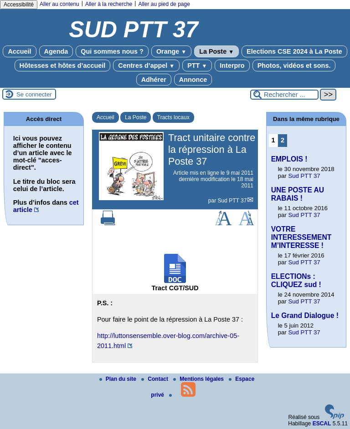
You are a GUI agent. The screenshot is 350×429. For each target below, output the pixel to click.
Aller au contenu (59, 4)
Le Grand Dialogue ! (305, 315)
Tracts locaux (173, 117)
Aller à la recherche (108, 4)
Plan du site (118, 379)
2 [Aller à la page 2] (282, 140)
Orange (171, 51)
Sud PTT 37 (232, 200)
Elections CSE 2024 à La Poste (294, 51)
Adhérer (153, 79)
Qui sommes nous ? (112, 51)
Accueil (19, 51)
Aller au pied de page (164, 4)
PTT (197, 65)
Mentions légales (199, 379)
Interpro (232, 65)
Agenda (56, 51)
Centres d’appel (146, 65)
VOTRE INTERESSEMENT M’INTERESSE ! (301, 237)
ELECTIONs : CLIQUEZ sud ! (296, 280)
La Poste (216, 51)
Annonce (193, 79)
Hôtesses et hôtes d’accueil (63, 65)
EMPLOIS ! (289, 159)
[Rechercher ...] (284, 95)
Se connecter (34, 94)
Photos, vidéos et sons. (294, 65)
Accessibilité (19, 4)
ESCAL (322, 423)
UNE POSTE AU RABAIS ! (297, 194)
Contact (155, 379)
